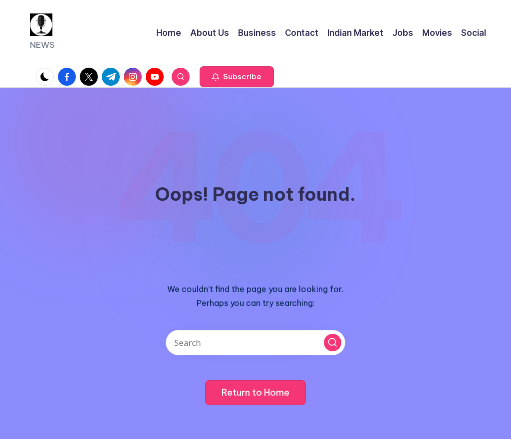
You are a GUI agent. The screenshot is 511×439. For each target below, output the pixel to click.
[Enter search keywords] (255, 342)
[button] (237, 76)
